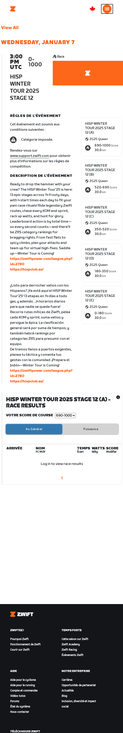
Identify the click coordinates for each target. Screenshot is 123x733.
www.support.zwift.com (29, 156)
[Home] (13, 9)
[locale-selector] (92, 8)
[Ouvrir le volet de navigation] (107, 9)
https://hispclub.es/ (26, 269)
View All (10, 27)
